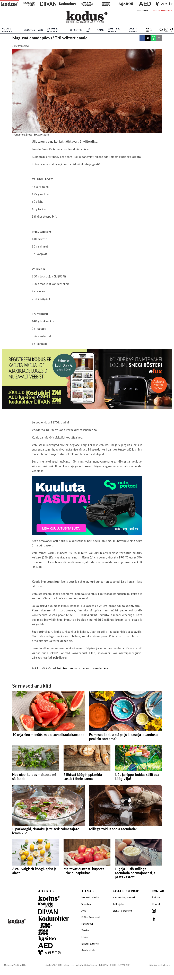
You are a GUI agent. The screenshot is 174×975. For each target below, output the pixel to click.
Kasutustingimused (123, 897)
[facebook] (142, 38)
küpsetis (75, 668)
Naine (100, 29)
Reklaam (157, 897)
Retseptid (76, 29)
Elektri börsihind (122, 910)
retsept (87, 668)
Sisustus (29, 29)
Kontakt (157, 903)
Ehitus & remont (52, 30)
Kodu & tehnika (7, 30)
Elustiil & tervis (114, 30)
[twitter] (148, 38)
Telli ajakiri (142, 10)
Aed (40, 29)
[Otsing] (161, 30)
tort (65, 668)
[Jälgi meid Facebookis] (171, 30)
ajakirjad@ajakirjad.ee (86, 965)
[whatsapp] (153, 38)
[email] (159, 38)
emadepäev (100, 668)
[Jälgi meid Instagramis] (166, 30)
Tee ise (88, 30)
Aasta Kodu (133, 30)
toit (59, 668)
